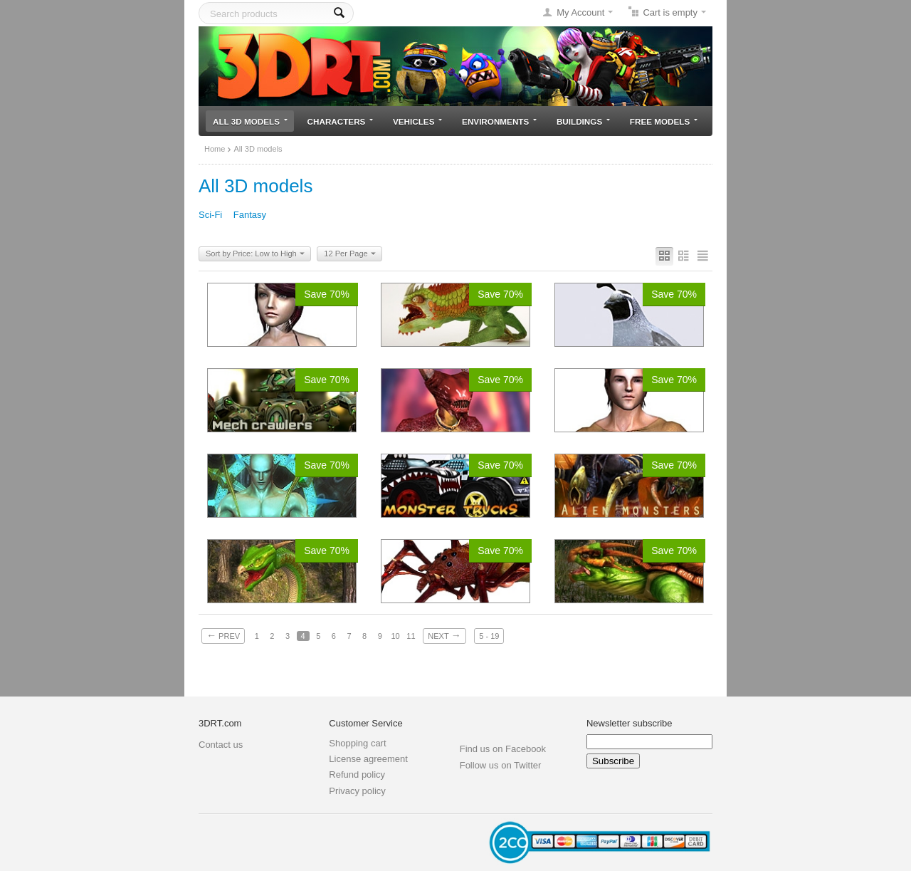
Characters (340, 121)
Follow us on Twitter (501, 765)
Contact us (221, 744)
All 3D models (250, 121)
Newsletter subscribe (629, 723)
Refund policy (357, 774)
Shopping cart (357, 743)
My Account (580, 12)
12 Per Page (349, 254)
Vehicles (417, 121)
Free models (663, 121)
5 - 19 (489, 636)
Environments (499, 121)
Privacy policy (357, 791)
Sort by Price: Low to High (255, 254)
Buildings (583, 121)
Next (444, 635)
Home (214, 149)
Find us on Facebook (503, 749)
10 (395, 636)
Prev (223, 635)
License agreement (368, 758)
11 (410, 636)
